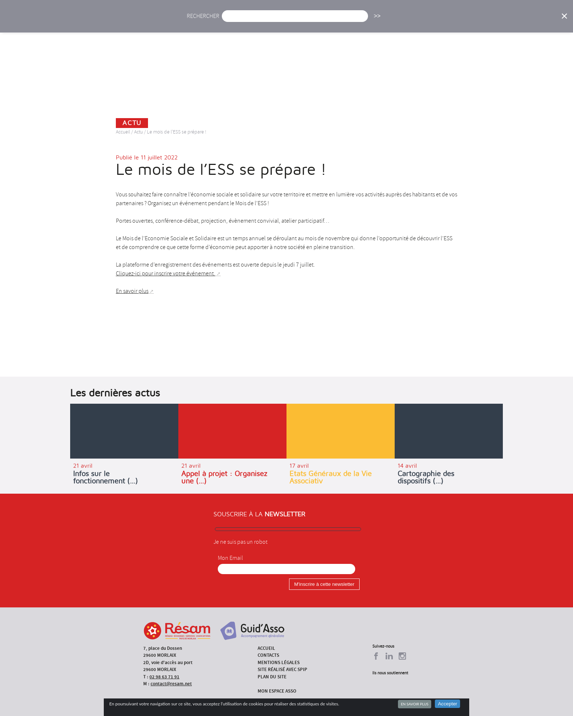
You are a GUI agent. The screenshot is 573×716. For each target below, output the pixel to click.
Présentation (305, 21)
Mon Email (230, 558)
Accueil (202, 21)
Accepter (447, 703)
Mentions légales (279, 662)
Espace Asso (507, 21)
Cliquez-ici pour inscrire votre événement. (165, 273)
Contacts (268, 655)
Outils (468, 21)
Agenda (263, 21)
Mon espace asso (277, 691)
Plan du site (272, 677)
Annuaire (433, 21)
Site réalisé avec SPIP (282, 669)
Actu (233, 21)
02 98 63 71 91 (164, 677)
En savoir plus (414, 704)
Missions (349, 21)
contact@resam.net (171, 684)
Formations (390, 21)
